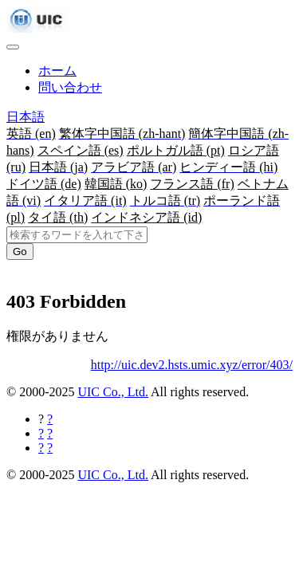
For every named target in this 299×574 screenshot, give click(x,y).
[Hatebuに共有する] (50, 447)
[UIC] (37, 28)
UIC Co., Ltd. (112, 392)
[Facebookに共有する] (50, 419)
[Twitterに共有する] (50, 433)
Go (20, 252)
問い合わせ (70, 87)
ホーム (57, 70)
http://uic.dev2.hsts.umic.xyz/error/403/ (192, 365)
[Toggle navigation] (12, 47)
